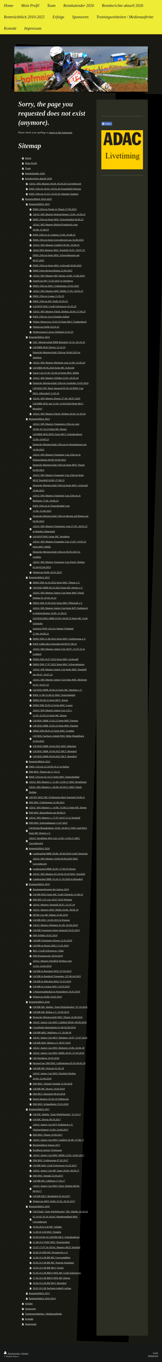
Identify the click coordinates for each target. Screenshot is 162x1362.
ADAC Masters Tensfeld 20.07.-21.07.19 (54, 904)
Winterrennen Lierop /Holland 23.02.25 (53, 331)
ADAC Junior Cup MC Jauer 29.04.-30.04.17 (56, 1170)
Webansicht (153, 1356)
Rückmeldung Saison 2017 (46, 1144)
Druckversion (12, 1353)
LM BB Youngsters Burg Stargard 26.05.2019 (56, 930)
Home (28, 158)
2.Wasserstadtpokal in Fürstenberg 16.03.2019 (56, 991)
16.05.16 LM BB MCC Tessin (48, 1267)
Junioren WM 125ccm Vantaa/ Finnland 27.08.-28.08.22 (53, 631)
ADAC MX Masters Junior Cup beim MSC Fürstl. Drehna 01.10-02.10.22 (58, 595)
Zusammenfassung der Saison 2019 (51, 889)
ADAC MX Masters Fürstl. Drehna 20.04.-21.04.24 (59, 413)
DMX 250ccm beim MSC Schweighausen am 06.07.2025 (56, 258)
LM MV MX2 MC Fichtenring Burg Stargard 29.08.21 (57, 797)
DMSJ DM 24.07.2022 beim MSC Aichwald (55, 659)
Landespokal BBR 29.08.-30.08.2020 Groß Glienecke (60, 853)
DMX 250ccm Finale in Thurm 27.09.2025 (55, 209)
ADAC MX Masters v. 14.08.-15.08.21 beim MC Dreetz (58, 807)
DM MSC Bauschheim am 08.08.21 (47, 812)
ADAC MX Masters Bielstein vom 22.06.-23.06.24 (59, 362)
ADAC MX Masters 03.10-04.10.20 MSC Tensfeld (59, 873)
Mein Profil (31, 163)
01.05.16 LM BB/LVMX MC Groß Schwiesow (57, 1272)
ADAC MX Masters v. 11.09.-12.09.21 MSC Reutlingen (58, 781)
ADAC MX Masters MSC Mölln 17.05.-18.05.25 (58, 291)
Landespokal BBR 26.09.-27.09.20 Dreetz (54, 868)
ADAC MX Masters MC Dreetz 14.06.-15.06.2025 (59, 275)
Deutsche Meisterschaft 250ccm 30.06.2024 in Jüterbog (56, 355)
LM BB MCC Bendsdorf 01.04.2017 (51, 1196)
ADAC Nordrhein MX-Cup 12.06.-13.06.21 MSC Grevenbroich (54, 841)
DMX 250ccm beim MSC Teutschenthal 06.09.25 (58, 219)
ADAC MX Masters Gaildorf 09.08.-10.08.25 (56, 244)
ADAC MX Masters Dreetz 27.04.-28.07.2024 (56, 398)
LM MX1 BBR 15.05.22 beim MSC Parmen (55, 720)
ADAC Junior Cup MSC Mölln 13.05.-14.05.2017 (58, 1155)
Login (155, 1353)
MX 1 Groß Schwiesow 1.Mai (48, 950)
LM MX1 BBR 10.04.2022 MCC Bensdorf (55, 751)
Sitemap (24, 1353)
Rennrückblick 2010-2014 (42, 1298)
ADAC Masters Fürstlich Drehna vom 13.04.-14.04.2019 (52, 963)
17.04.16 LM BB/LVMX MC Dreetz (51, 1277)
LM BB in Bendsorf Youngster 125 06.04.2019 (57, 976)
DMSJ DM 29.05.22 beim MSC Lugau (53, 705)
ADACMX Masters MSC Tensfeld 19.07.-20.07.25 (59, 250)
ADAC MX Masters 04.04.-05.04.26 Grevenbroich (55, 183)
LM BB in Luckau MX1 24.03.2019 (51, 986)
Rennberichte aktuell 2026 (38, 178)
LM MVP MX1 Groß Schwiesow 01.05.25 (54, 306)
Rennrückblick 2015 (39, 1293)
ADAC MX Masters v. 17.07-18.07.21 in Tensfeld (54, 817)
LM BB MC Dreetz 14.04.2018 (49, 1088)
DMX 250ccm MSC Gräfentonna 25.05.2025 (56, 285)
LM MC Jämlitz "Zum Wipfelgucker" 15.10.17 (57, 1114)
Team (28, 168)
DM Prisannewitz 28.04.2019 (48, 955)
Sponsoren (30, 1308)
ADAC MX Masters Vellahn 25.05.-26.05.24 (56, 377)
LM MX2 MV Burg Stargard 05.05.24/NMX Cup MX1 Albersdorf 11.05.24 (58, 391)
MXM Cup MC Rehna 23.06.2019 (50, 914)
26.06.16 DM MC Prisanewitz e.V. (50, 1252)
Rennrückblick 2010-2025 (38, 198)
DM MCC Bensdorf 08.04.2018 (49, 1093)
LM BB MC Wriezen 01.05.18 (48, 1068)
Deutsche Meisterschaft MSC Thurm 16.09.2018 (57, 1017)
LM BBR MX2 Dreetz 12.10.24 (49, 347)
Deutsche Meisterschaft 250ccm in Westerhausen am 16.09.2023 (60, 447)
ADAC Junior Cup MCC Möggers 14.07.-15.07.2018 (60, 1037)
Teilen (106, 124)
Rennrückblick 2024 (39, 337)
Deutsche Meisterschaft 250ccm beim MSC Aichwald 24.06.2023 (60, 488)
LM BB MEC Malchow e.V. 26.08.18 (52, 1032)
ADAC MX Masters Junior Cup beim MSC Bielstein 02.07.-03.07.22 (60, 682)
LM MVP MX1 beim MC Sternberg (51, 536)
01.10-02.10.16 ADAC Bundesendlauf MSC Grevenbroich (55, 1219)
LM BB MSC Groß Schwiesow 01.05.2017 (55, 1165)
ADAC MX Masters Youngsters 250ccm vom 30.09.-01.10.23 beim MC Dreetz (56, 426)
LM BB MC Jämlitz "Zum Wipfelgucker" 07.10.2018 (60, 1006)
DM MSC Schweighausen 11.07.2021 (48, 822)
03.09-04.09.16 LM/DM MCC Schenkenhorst (56, 1237)
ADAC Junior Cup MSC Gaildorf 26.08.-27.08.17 (58, 1139)
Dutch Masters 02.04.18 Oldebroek (51, 1098)
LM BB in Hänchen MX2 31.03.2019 (52, 981)
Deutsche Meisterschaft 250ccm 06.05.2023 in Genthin (56, 554)
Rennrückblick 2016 (39, 1206)
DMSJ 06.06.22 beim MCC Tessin (50, 700)
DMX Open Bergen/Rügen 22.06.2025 (52, 270)
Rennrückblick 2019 (39, 884)
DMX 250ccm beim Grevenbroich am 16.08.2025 (58, 239)
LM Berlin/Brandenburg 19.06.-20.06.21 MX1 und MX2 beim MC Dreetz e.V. (58, 830)
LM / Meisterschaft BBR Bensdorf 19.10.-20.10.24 (59, 342)
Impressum (31, 1323)
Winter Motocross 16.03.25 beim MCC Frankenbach (60, 321)
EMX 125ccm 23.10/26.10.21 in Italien (49, 766)
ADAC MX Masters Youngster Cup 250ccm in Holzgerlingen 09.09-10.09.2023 (57, 457)
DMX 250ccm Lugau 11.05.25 (48, 296)
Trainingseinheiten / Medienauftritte (43, 1313)
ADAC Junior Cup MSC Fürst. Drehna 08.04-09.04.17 (56, 1188)
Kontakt (29, 1318)
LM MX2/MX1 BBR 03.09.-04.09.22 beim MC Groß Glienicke (60, 621)
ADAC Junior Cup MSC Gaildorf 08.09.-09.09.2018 (60, 1022)
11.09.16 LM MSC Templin (47, 1231)
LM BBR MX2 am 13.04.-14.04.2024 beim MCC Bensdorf (58, 406)
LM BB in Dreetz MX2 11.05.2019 (51, 945)
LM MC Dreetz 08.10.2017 (47, 1119)
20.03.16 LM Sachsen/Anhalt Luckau (52, 1288)
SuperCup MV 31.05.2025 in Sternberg (53, 280)
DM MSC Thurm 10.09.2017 (48, 1134)
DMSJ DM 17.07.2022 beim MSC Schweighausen (58, 664)
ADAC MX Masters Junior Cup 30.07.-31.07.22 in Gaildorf (59, 651)
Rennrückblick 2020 (39, 848)
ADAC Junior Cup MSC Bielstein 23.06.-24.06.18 (58, 1047)
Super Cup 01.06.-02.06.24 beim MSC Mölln (56, 372)
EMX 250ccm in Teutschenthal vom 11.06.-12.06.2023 (51, 508)
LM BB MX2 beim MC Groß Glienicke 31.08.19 (58, 894)
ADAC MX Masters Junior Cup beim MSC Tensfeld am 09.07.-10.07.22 (60, 672)
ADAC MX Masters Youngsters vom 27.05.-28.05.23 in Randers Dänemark (60, 529)
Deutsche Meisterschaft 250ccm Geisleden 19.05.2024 (61, 383)
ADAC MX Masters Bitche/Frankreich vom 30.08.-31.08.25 (55, 227)
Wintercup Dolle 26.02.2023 (47, 572)
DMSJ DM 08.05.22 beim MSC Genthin (53, 730)
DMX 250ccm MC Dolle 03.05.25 (50, 301)
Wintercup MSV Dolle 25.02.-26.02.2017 (54, 1201)
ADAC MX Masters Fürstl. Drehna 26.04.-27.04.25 (59, 311)
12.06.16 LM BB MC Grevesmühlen (51, 1257)
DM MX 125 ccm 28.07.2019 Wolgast (52, 899)
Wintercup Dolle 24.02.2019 (47, 996)
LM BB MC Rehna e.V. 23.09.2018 (51, 1012)
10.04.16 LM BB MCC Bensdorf (50, 1283)
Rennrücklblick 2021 (39, 761)
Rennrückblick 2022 (39, 577)
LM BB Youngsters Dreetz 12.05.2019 (52, 940)
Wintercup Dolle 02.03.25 (46, 326)
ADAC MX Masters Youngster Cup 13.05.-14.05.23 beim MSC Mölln (59, 544)
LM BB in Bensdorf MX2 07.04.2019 (52, 971)
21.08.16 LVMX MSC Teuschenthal (51, 1242)
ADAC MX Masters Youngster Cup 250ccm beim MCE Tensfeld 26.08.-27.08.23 (58, 478)
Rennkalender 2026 (35, 173)
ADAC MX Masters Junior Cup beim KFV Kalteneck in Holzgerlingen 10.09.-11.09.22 (60, 611)
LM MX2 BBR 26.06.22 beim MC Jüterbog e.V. (57, 689)
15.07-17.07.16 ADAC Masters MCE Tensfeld (56, 1247)
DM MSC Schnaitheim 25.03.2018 (51, 1104)
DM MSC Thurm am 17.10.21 (44, 771)
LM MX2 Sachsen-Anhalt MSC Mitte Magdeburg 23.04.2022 (58, 738)
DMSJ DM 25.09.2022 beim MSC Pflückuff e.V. (58, 602)
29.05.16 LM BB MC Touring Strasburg (53, 1262)
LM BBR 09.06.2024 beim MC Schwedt (53, 367)
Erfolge (29, 1303)
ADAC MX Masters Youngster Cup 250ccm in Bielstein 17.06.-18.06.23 (57, 498)
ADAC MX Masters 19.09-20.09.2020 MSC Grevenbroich (55, 861)
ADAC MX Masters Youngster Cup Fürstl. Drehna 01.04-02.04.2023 (59, 565)
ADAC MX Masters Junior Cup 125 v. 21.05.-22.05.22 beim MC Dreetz (52, 713)
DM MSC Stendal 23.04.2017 (48, 1175)
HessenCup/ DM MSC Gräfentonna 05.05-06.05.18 (59, 1063)
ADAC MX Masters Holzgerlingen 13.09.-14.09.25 (59, 214)
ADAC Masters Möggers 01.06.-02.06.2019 (55, 925)
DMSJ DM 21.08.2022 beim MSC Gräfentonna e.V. (59, 638)
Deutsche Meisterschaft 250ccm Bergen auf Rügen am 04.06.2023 (61, 519)
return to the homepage (60, 132)
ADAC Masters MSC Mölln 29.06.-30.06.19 (56, 909)
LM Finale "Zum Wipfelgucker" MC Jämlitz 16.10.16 (60, 1211)
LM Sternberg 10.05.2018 (46, 1058)
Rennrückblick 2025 (39, 204)
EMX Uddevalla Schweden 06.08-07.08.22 (55, 643)
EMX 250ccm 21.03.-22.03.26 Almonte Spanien (53, 193)
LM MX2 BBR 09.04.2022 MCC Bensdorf (55, 756)
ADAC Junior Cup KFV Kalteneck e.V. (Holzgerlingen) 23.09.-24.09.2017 (53, 1127)
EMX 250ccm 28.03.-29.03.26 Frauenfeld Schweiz (55, 188)
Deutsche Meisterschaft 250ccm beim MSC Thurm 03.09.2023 (59, 467)
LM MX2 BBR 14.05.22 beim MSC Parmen (55, 725)
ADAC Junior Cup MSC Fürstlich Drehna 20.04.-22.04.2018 (54, 1076)
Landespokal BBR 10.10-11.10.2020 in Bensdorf (58, 879)
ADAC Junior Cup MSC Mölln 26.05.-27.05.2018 (58, 1052)
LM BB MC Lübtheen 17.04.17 (49, 1180)
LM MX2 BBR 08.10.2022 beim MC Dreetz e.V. (58, 587)
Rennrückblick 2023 (39, 418)
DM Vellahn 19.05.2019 (45, 935)
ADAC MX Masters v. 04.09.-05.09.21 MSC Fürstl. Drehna (55, 790)
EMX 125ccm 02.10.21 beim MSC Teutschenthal (54, 776)
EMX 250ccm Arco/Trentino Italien (51, 316)
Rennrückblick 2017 (39, 1109)
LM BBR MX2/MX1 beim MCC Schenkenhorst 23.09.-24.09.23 (57, 437)
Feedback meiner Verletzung (47, 1150)
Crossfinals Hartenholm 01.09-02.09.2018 (54, 1027)
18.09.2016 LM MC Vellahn (47, 1226)
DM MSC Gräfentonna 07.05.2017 (51, 1160)
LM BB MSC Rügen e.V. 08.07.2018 (52, 1042)
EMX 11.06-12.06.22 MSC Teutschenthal (54, 694)
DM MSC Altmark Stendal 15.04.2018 (52, 1083)
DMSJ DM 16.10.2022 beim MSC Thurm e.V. (56, 582)
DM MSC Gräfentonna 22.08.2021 (47, 802)
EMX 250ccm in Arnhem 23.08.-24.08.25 (54, 234)
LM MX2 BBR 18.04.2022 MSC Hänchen (54, 746)
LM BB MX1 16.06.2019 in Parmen (51, 919)
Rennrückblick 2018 (39, 1001)
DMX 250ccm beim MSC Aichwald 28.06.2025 (57, 265)
